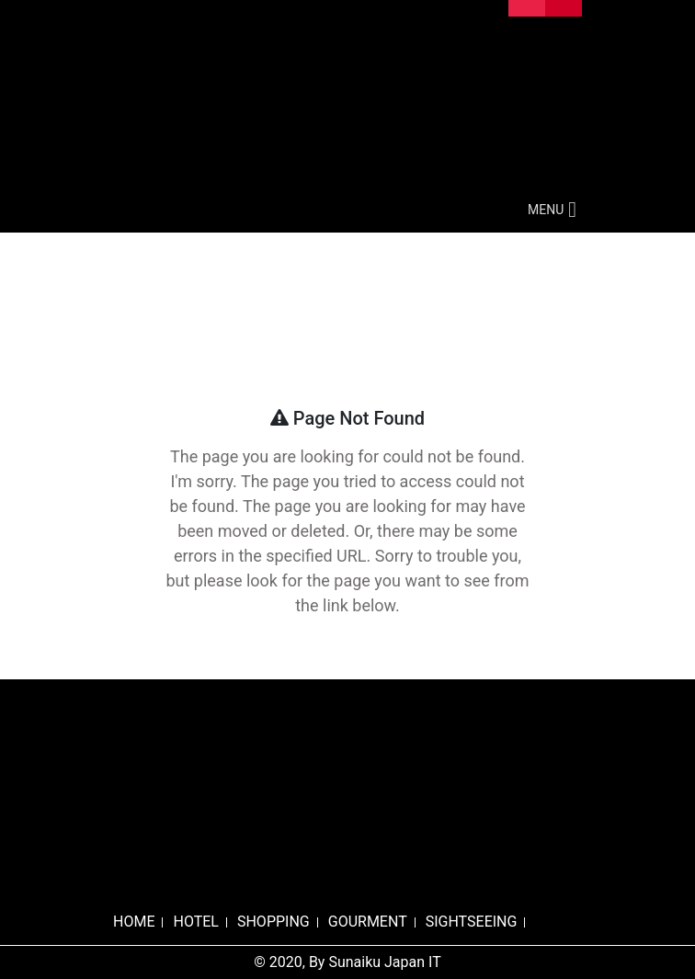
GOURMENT (367, 921)
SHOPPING (273, 921)
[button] (546, 209)
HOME (133, 921)
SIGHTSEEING (472, 921)
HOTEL (195, 921)
